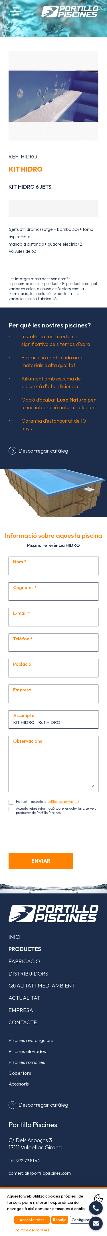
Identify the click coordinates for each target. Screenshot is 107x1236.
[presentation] (52, 833)
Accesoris (19, 1084)
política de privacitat (63, 801)
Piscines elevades (27, 1051)
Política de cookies (32, 1230)
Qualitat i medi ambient (42, 985)
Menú (15, 11)
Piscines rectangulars (31, 1040)
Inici (15, 936)
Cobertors (20, 1073)
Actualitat (24, 997)
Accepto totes (32, 1219)
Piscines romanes (27, 1062)
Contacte (23, 1022)
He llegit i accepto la (47, 801)
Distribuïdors (28, 973)
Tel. (24, 1160)
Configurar (81, 1219)
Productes (25, 949)
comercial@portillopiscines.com (40, 1173)
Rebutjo (59, 1219)
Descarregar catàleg (43, 450)
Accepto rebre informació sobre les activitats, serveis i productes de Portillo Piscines (57, 810)
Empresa (21, 1010)
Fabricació (24, 961)
